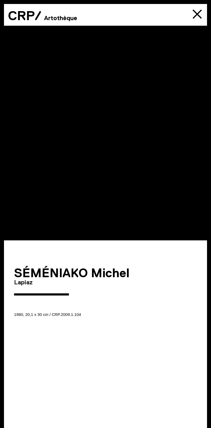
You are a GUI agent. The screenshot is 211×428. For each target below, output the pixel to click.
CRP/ (24, 15)
